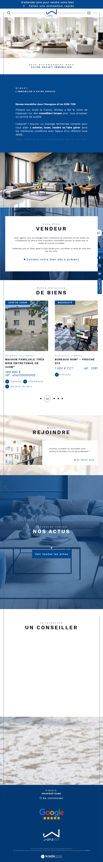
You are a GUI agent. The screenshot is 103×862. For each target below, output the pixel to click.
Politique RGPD (78, 845)
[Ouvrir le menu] (89, 13)
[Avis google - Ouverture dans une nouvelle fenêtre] (51, 809)
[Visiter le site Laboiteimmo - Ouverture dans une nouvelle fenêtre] (51, 854)
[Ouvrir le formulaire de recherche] (8, 13)
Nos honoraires (18, 845)
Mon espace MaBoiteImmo (56, 845)
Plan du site (29, 845)
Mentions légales (40, 845)
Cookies (87, 845)
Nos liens (69, 845)
